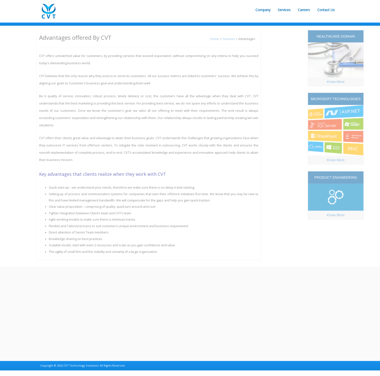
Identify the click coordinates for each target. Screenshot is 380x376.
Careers (304, 10)
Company (262, 10)
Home (212, 39)
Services (284, 10)
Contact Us (326, 10)
